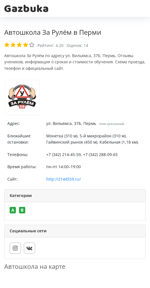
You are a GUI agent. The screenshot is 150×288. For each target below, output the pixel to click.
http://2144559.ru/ (63, 179)
